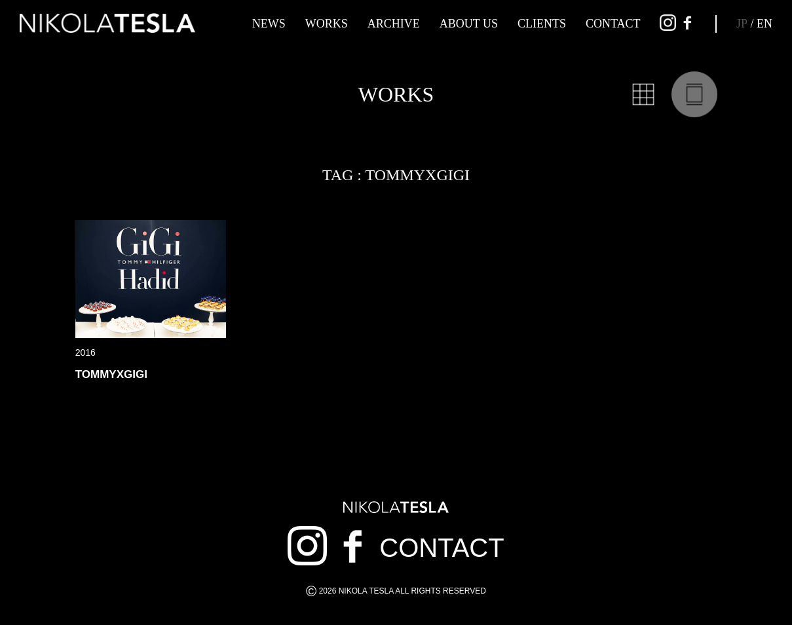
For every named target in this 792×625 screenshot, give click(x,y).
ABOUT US (469, 23)
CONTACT (613, 23)
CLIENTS (542, 23)
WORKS (326, 23)
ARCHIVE (394, 23)
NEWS (269, 23)
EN (764, 23)
